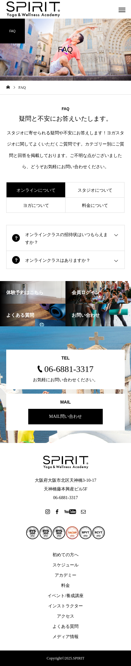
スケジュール (65, 565)
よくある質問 (65, 626)
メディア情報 (65, 636)
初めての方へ (65, 554)
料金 (65, 585)
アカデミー (65, 575)
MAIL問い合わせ (65, 416)
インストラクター (65, 606)
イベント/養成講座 (65, 595)
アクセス (65, 616)
